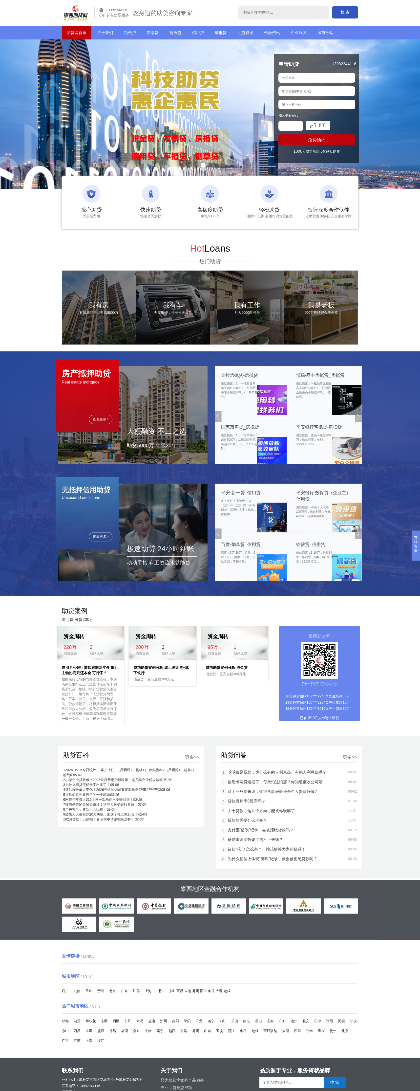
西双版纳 (270, 1031)
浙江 (160, 991)
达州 (294, 1021)
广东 (124, 991)
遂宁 (211, 1021)
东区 (104, 1021)
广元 (199, 1021)
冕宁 (160, 1031)
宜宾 (270, 1021)
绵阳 (187, 1021)
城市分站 (325, 33)
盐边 (151, 1021)
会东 (136, 1031)
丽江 (203, 991)
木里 (88, 1031)
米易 (139, 1021)
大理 (219, 991)
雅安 (305, 1021)
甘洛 (183, 1031)
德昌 (112, 1031)
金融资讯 (272, 33)
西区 (116, 1021)
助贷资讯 (245, 33)
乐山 (234, 1021)
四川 (65, 991)
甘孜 (353, 1021)
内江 (222, 1021)
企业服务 (299, 33)
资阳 (329, 1021)
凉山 (171, 991)
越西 (171, 1031)
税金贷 (130, 33)
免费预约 (317, 141)
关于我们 (105, 33)
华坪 (211, 991)
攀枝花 (90, 1021)
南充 (246, 1021)
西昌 (179, 991)
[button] (203, 165)
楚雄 (227, 991)
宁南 (148, 1031)
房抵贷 (175, 33)
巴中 (317, 1021)
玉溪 (219, 1031)
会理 (124, 1031)
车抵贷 (221, 33)
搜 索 (345, 12)
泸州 (163, 1021)
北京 (112, 991)
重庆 (88, 991)
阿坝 (341, 1021)
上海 (148, 991)
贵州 (100, 991)
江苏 (136, 991)
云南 (77, 991)
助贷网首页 (76, 33)
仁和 (128, 1021)
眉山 (258, 1021)
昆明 (195, 991)
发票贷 (153, 33)
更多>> (72, 757)
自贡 (77, 1021)
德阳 (175, 1021)
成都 (65, 1021)
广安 (282, 1021)
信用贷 (198, 33)
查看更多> (100, 479)
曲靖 (207, 1031)
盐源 (100, 1031)
